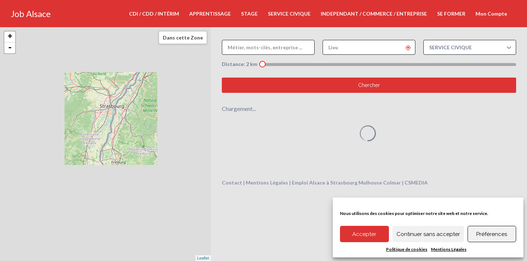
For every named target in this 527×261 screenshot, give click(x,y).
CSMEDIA (416, 182)
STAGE (249, 14)
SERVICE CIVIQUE (289, 14)
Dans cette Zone (183, 37)
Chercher (369, 85)
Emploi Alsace (308, 182)
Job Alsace (31, 13)
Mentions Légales (448, 249)
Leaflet (203, 258)
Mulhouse (370, 182)
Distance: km (239, 64)
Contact (232, 182)
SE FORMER (451, 14)
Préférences (491, 234)
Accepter (364, 234)
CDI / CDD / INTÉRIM (154, 14)
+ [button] (10, 37)
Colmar (392, 182)
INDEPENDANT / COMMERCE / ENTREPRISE (374, 14)
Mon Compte (491, 14)
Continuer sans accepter (428, 234)
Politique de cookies (406, 249)
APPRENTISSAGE (210, 14)
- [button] (9, 47)
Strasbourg (343, 182)
